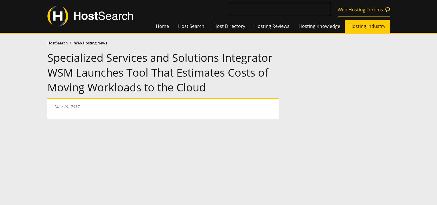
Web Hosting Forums (360, 10)
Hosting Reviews (271, 26)
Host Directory (229, 26)
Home (162, 26)
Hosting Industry (367, 26)
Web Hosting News (90, 43)
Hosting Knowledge (319, 26)
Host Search (191, 26)
